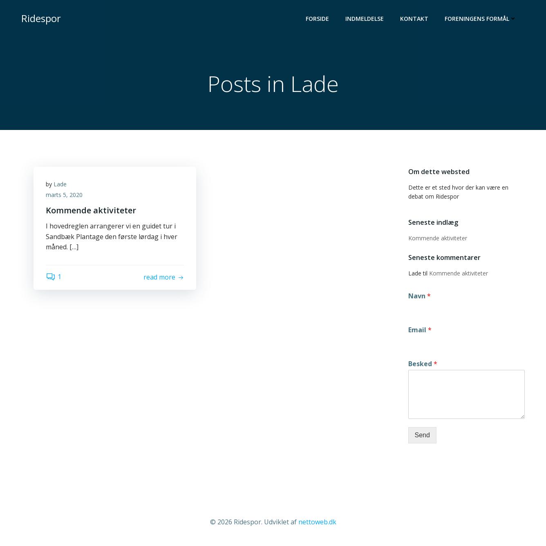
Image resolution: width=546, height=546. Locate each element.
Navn (419, 296)
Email (420, 330)
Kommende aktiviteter (437, 238)
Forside (317, 18)
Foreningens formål (481, 18)
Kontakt (414, 18)
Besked (422, 364)
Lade (60, 184)
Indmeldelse (364, 18)
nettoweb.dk (317, 521)
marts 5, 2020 (64, 195)
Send (422, 435)
